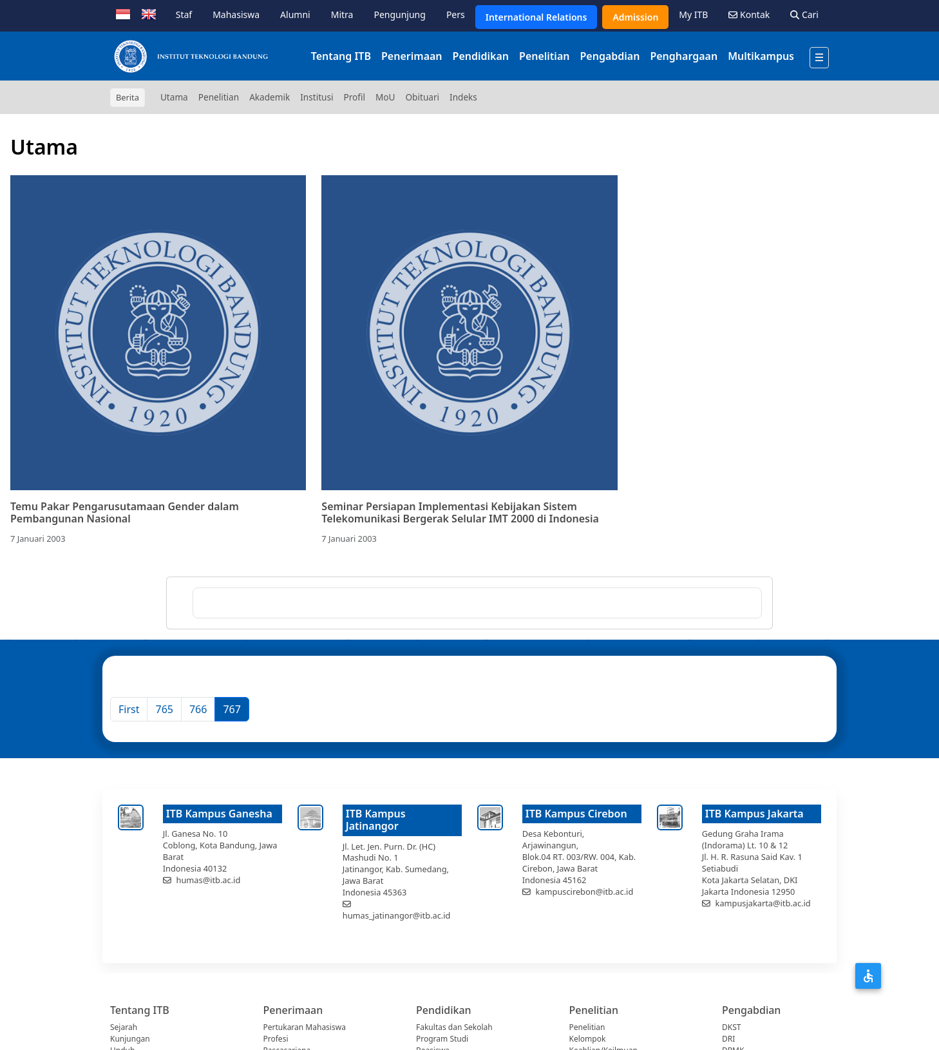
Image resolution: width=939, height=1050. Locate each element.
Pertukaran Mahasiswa (304, 1027)
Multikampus (761, 56)
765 (164, 709)
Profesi (276, 1038)
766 (198, 709)
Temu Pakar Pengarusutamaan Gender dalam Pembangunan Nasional (124, 512)
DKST (731, 1027)
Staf (184, 14)
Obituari (422, 97)
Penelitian (544, 56)
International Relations (536, 17)
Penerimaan (411, 56)
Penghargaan (683, 56)
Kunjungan (130, 1038)
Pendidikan (481, 56)
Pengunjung (399, 14)
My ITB (693, 14)
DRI (728, 1038)
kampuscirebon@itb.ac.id (585, 891)
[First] (128, 709)
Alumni (295, 14)
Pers (455, 14)
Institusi (316, 97)
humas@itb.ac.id (208, 880)
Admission (635, 17)
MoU (385, 97)
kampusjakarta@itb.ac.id (763, 903)
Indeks (463, 97)
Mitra (342, 14)
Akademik (269, 97)
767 (231, 709)
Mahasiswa (236, 14)
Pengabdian (610, 56)
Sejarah (123, 1027)
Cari (804, 14)
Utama (174, 97)
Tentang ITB (341, 56)
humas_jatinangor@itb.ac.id (397, 915)
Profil (354, 97)
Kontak (749, 14)
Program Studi (442, 1038)
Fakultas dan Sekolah (454, 1027)
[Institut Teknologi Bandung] (190, 56)
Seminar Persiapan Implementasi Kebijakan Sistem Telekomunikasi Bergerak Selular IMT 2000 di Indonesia (460, 512)
